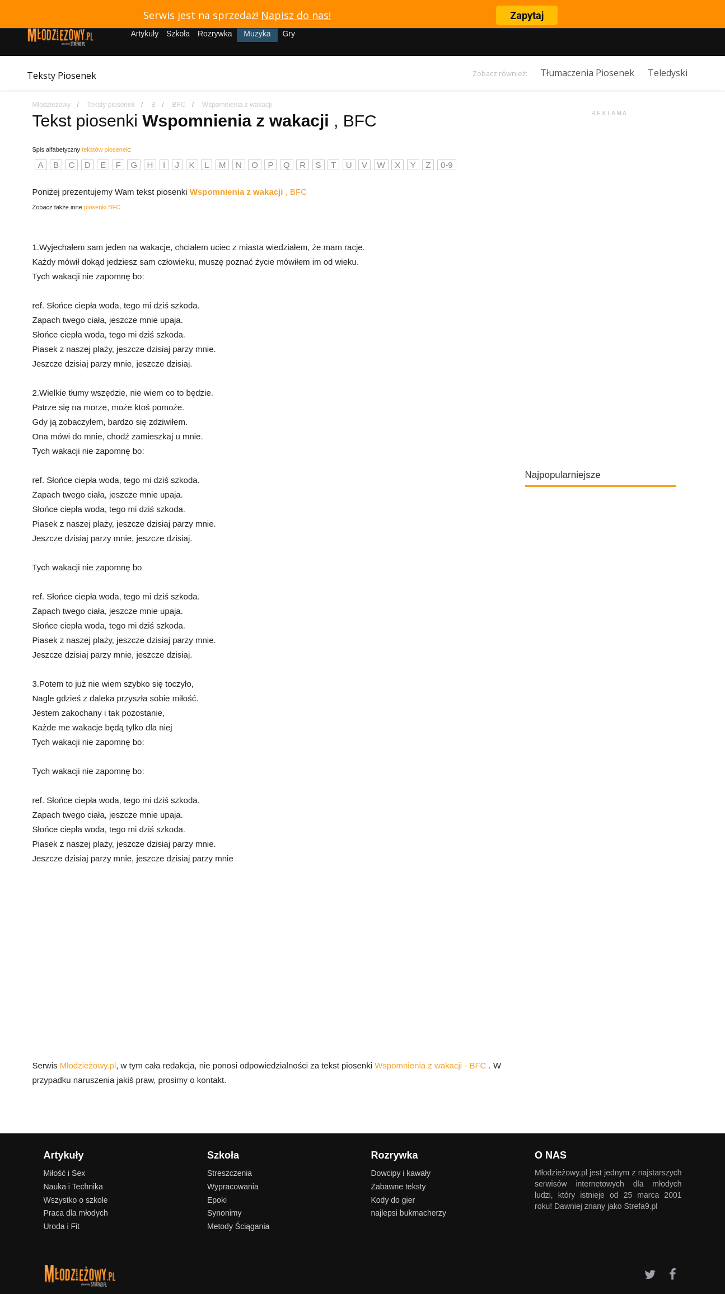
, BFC (248, 191)
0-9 (447, 165)
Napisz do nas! (296, 15)
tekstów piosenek (105, 149)
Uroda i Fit (62, 1226)
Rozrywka (215, 33)
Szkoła (178, 33)
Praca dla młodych (76, 1212)
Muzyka (257, 33)
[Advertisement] (609, 285)
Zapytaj (527, 15)
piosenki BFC (102, 207)
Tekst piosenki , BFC (204, 120)
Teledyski (667, 72)
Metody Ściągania (238, 1226)
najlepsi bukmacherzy (409, 1212)
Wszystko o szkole (76, 1199)
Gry (288, 33)
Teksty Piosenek (61, 75)
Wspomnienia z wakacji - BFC (431, 1065)
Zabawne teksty (398, 1186)
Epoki (217, 1199)
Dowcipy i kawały (401, 1173)
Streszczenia (229, 1173)
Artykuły (144, 33)
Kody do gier (393, 1199)
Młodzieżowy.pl (88, 1065)
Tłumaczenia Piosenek (587, 72)
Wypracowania (233, 1186)
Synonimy (224, 1212)
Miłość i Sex (65, 1173)
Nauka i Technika (73, 1186)
